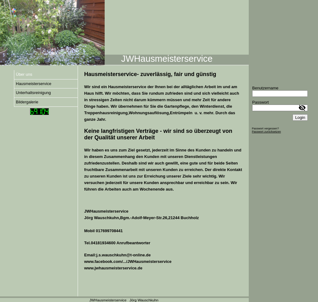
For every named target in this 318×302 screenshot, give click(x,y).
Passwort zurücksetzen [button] (266, 131)
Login (300, 117)
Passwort (260, 102)
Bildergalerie (27, 102)
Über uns (24, 74)
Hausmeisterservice (33, 83)
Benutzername (265, 88)
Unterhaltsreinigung (33, 92)
